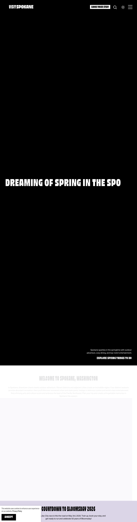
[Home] (21, 7)
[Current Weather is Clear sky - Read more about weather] (121, 7)
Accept (9, 517)
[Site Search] (115, 7)
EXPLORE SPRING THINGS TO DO (114, 358)
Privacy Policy (17, 511)
